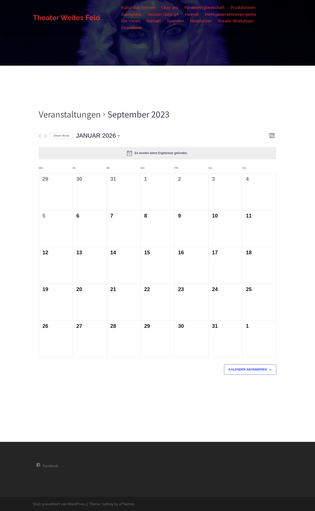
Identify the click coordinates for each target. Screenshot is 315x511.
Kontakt (154, 21)
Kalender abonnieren (248, 369)
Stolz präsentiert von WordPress (59, 503)
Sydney (108, 503)
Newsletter (201, 21)
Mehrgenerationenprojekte (230, 14)
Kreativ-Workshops (236, 21)
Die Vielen (130, 21)
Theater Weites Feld (66, 18)
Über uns (169, 7)
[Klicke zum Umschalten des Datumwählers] (98, 135)
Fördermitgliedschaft (204, 7)
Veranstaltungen (70, 114)
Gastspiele (131, 14)
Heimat (192, 14)
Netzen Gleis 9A (163, 14)
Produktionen (243, 7)
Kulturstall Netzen (138, 7)
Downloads (131, 27)
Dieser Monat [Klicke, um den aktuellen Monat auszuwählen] (61, 135)
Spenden (175, 21)
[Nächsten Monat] (45, 136)
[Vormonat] (40, 136)
